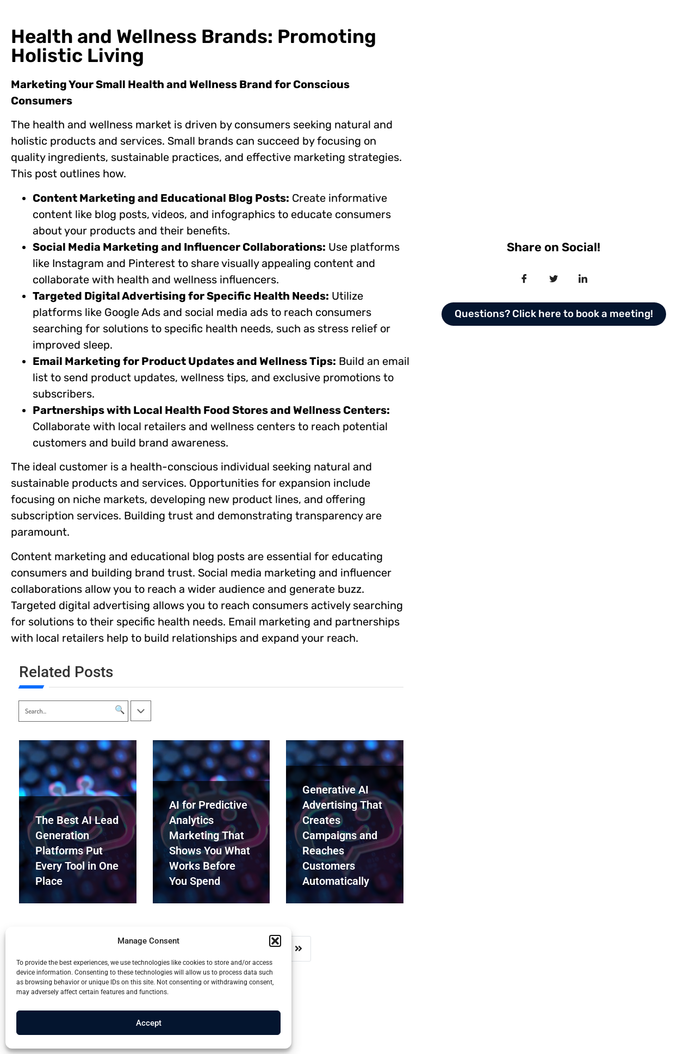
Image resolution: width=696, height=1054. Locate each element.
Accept (148, 1023)
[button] (275, 940)
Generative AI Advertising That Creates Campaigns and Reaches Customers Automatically (342, 835)
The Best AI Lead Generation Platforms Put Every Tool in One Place (77, 851)
